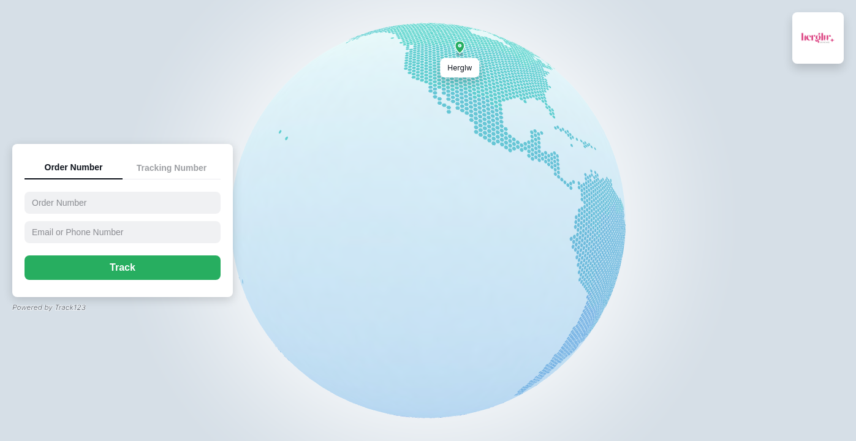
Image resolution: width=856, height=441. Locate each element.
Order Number (74, 167)
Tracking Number (171, 168)
